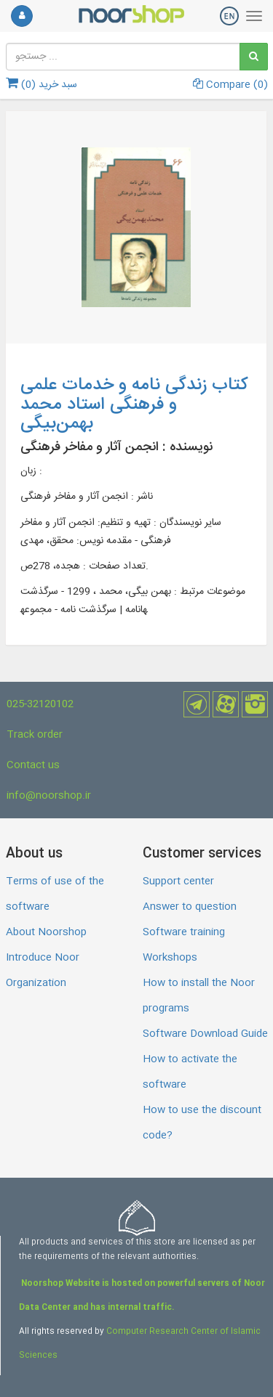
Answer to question (190, 907)
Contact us (33, 765)
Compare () (230, 85)
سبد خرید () (41, 85)
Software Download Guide (205, 1034)
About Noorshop (46, 932)
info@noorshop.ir (49, 796)
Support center (178, 881)
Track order (35, 735)
